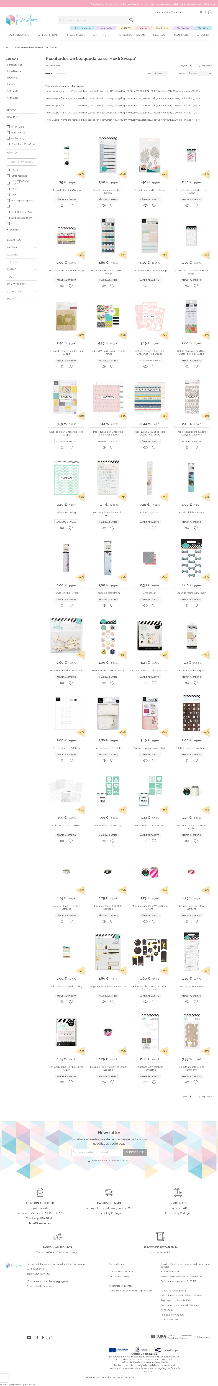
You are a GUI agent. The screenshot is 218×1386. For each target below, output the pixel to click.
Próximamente (83, 28)
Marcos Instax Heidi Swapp (66, 190)
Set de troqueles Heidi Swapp (150, 190)
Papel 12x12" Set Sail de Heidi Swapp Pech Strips (150, 433)
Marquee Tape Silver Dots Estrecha (66, 907)
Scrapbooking (19, 34)
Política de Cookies (171, 1319)
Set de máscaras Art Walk (66, 748)
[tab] (21, 117)
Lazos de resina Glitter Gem (191, 593)
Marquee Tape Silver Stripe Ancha (191, 827)
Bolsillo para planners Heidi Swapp (108, 191)
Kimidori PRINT (48, 34)
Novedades (106, 28)
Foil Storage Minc (149, 512)
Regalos (159, 34)
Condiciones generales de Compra (179, 1305)
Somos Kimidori (117, 1264)
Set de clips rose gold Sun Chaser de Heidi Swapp (191, 352)
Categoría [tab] (12, 58)
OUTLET (125, 28)
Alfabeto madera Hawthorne (191, 748)
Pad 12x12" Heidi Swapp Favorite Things (108, 352)
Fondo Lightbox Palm (108, 593)
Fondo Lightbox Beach (191, 512)
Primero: (182, 73)
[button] (70, 205)
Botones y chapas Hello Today (108, 670)
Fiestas (11, 84)
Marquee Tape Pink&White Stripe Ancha (150, 907)
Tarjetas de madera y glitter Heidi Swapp (66, 352)
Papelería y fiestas (131, 34)
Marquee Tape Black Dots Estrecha (108, 907)
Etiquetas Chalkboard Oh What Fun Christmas (149, 988)
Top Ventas (183, 28)
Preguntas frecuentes (120, 1286)
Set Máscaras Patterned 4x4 (150, 825)
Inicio (8, 47)
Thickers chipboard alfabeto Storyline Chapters (191, 433)
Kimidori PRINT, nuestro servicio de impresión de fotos (185, 1265)
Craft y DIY (101, 34)
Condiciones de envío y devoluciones (181, 1295)
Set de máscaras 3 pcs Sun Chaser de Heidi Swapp (149, 352)
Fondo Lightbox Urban (66, 593)
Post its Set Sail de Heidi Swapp (150, 270)
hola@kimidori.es (43, 1286)
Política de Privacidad (172, 1315)
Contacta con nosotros (121, 1271)
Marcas (143, 28)
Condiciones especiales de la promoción (131, 1290)
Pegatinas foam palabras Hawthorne (150, 1068)
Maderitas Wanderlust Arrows (66, 670)
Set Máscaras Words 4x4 (108, 825)
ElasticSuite (30, 1385)
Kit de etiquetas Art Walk (108, 748)
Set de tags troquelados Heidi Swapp (191, 191)
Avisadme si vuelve (150, 360)
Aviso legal (167, 1310)
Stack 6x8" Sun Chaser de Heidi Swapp (66, 433)
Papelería (12, 77)
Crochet (203, 34)
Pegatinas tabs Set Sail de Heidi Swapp (108, 272)
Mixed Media (75, 34)
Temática (203, 28)
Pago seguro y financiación (175, 1300)
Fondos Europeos (170, 1271)
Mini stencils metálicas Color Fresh (108, 514)
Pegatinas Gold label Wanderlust (108, 986)
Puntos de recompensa (173, 1290)
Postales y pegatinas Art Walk (150, 748)
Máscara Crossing (66, 512)
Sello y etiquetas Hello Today (66, 986)
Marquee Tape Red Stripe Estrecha (191, 907)
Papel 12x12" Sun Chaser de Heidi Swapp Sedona (108, 433)
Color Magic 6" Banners (191, 986)
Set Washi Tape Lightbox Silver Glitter (66, 1068)
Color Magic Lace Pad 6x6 (66, 825)
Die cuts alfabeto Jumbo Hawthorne (191, 1068)
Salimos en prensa (119, 1276)
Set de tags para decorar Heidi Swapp (191, 272)
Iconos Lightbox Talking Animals (149, 670)
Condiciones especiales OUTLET (178, 1281)
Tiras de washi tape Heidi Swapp (66, 270)
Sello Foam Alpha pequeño (191, 670)
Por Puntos (162, 28)
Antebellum (149, 593)
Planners (181, 34)
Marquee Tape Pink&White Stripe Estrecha (108, 1068)
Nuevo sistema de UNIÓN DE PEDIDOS (181, 1276)
